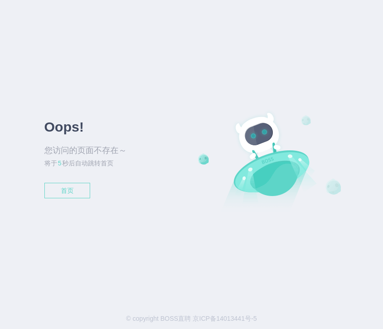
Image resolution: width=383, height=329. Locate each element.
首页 (67, 190)
